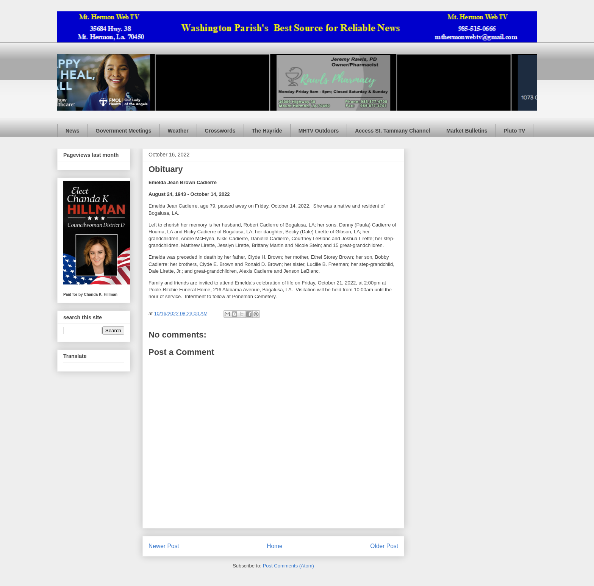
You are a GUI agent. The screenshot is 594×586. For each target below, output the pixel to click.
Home (275, 546)
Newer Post (163, 546)
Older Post (384, 546)
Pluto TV (514, 131)
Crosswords (220, 131)
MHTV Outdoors (319, 131)
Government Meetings (124, 131)
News (73, 131)
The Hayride (267, 131)
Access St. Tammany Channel (392, 131)
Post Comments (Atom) (288, 566)
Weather (178, 131)
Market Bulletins (466, 131)
